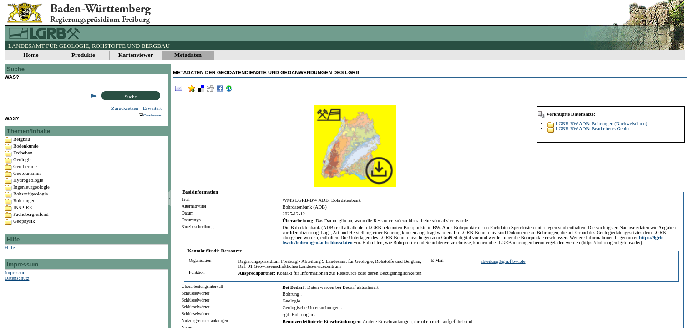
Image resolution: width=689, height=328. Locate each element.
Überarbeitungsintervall (202, 286)
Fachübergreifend (30, 225)
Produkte (83, 54)
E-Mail (437, 260)
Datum (187, 212)
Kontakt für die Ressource (214, 250)
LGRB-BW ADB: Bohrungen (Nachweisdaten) (601, 123)
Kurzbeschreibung (197, 226)
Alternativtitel (194, 206)
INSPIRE (22, 218)
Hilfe (10, 258)
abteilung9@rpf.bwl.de (503, 261)
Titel (186, 199)
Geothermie (25, 177)
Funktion (197, 272)
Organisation (200, 260)
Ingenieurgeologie (31, 198)
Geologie (22, 171)
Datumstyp (191, 219)
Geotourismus (27, 184)
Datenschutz (17, 289)
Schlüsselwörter (195, 293)
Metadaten (188, 54)
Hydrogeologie (28, 191)
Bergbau (21, 150)
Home (30, 54)
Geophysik (24, 232)
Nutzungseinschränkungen (205, 320)
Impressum (16, 284)
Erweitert (152, 108)
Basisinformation (200, 192)
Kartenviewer (135, 54)
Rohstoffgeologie (30, 205)
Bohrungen (24, 212)
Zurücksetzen (124, 108)
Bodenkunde (26, 157)
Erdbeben (22, 164)
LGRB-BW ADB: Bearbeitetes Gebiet (593, 128)
